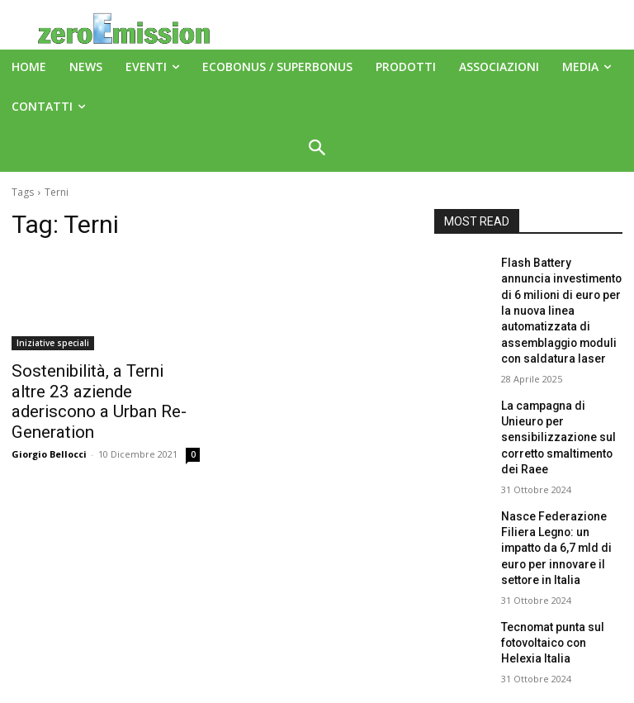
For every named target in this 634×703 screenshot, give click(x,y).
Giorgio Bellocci (49, 426)
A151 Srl (418, 653)
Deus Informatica (441, 688)
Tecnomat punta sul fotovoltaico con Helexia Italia (557, 562)
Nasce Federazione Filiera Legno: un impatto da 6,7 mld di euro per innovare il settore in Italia (560, 482)
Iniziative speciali (53, 343)
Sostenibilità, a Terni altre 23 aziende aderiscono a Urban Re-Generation (99, 388)
